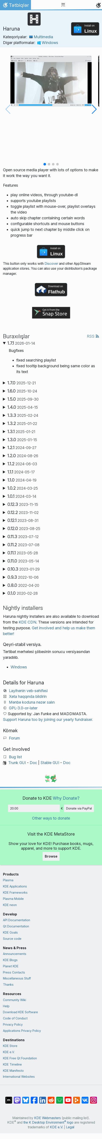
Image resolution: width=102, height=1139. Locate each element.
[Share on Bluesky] (25, 1098)
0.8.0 (23, 585)
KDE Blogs (10, 960)
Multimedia (41, 37)
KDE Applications (15, 886)
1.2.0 (22, 455)
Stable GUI (50, 762)
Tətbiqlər (15, 6)
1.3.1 (21, 431)
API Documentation (16, 920)
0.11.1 (22, 552)
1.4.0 (22, 407)
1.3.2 (22, 423)
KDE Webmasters (47, 1118)
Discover (51, 264)
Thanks (8, 984)
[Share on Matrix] (8, 1098)
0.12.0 (23, 528)
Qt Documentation (16, 926)
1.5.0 (23, 399)
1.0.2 (22, 488)
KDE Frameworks (15, 892)
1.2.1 (21, 447)
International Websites (19, 1076)
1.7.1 (21, 343)
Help (6, 1006)
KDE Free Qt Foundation (20, 1058)
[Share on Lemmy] (59, 1098)
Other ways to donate (51, 818)
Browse (51, 856)
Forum (14, 738)
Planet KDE (10, 966)
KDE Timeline (12, 1064)
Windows (47, 42)
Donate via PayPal (79, 808)
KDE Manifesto (13, 1070)
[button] (44, 164)
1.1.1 (21, 471)
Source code (12, 938)
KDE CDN (27, 622)
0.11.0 (23, 561)
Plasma (8, 880)
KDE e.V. (9, 1052)
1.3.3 (22, 415)
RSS (93, 336)
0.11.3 (23, 536)
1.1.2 (22, 463)
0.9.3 (23, 577)
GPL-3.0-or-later (23, 708)
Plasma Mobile (13, 898)
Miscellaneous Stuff (17, 978)
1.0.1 (21, 496)
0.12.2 (23, 512)
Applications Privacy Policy (22, 1030)
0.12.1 (22, 520)
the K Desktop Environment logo (48, 1122)
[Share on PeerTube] (76, 1098)
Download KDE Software (20, 1012)
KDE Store (10, 1046)
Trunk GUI (17, 762)
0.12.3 (22, 504)
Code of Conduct (15, 1018)
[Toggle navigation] (63, 5)
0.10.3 (23, 569)
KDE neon (10, 905)
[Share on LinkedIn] (42, 1098)
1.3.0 (22, 439)
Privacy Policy (13, 1024)
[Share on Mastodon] (17, 1098)
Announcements (14, 954)
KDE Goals (10, 932)
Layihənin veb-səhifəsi (28, 690)
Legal (70, 1127)
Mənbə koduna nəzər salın (32, 702)
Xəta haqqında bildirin (28, 696)
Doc (33, 762)
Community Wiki (14, 1000)
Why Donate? (66, 798)
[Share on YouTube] (68, 1098)
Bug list (15, 757)
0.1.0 (22, 593)
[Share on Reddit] (51, 1098)
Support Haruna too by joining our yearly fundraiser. (48, 719)
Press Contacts (14, 972)
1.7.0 (21, 382)
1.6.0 (22, 391)
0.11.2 (23, 544)
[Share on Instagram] (93, 1098)
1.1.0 (21, 480)
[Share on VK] (85, 1098)
